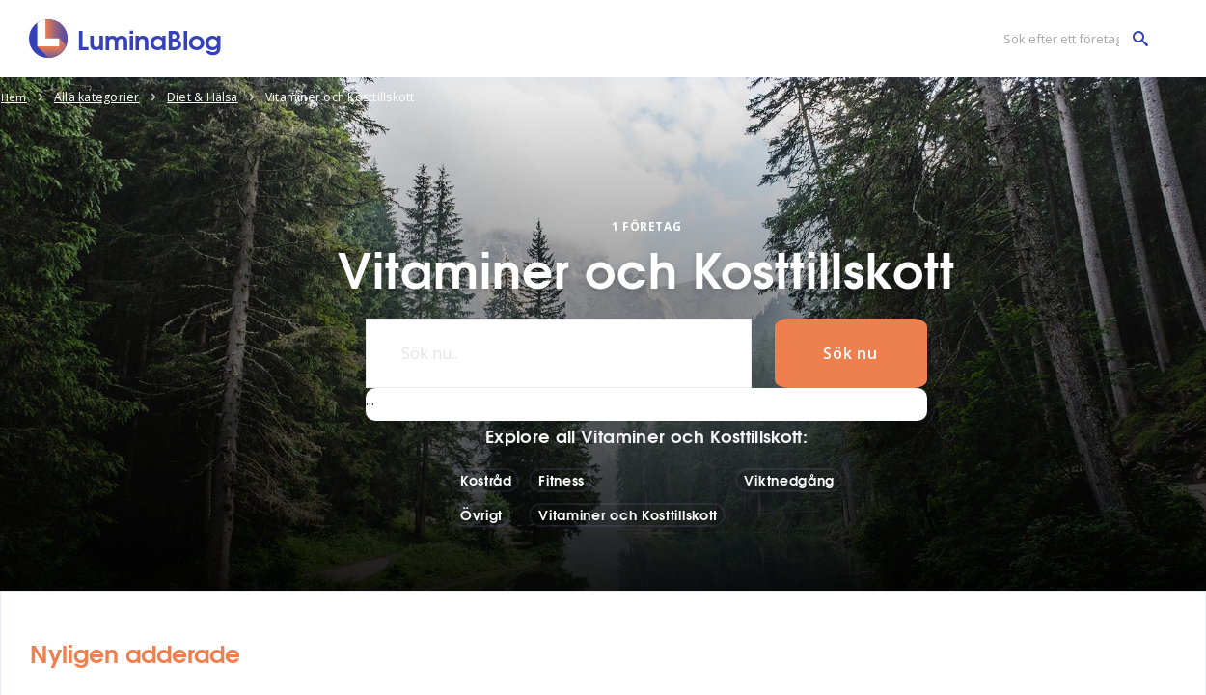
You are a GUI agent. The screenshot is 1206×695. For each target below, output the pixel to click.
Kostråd (486, 479)
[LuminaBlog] (126, 38)
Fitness (561, 479)
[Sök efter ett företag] (1071, 39)
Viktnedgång (789, 479)
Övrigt (481, 514)
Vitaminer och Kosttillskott (628, 514)
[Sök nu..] (556, 353)
